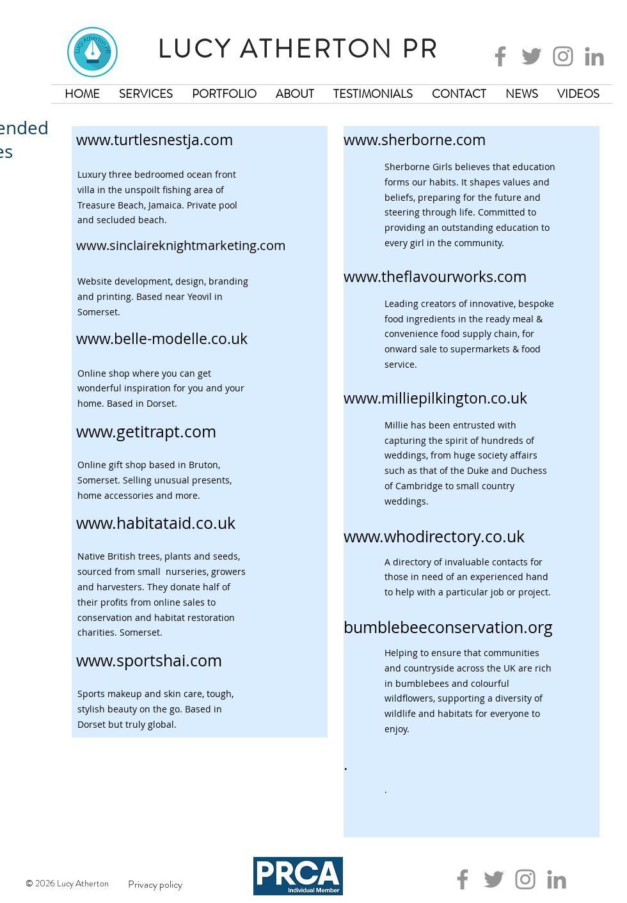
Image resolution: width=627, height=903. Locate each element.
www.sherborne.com (415, 140)
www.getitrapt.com (146, 431)
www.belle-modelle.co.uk (162, 339)
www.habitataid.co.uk (155, 522)
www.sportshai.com (149, 660)
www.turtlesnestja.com (154, 140)
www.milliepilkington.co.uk (435, 398)
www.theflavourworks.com (435, 277)
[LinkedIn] (594, 56)
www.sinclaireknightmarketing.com (181, 245)
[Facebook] (500, 56)
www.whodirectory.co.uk (434, 536)
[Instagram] (563, 56)
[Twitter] (531, 56)
